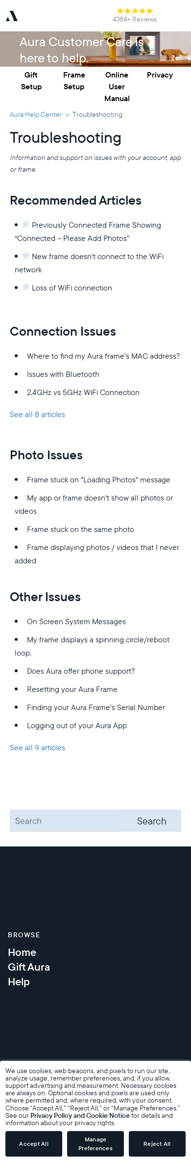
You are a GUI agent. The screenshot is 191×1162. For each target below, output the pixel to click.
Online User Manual (117, 86)
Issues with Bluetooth (63, 374)
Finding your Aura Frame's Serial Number (96, 707)
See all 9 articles (37, 747)
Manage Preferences (95, 1144)
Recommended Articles (76, 200)
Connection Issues (63, 331)
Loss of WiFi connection (72, 287)
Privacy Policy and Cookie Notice (80, 1115)
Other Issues (45, 596)
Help (19, 981)
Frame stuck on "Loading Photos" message (98, 479)
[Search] (95, 821)
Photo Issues (46, 455)
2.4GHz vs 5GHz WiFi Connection (83, 392)
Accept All (33, 1143)
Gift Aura (29, 967)
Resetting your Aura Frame (72, 689)
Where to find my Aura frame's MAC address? (103, 356)
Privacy (160, 74)
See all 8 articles (37, 414)
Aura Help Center (36, 114)
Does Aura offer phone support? (81, 671)
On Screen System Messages (76, 621)
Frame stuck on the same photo (80, 529)
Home (22, 952)
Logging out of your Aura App (77, 725)
